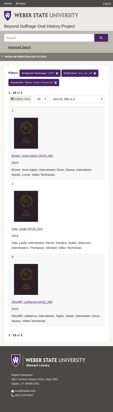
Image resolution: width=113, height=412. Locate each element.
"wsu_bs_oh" (80, 73)
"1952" (40, 73)
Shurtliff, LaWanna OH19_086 (32, 302)
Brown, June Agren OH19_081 (32, 155)
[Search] (49, 38)
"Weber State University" (34, 82)
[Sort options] (77, 99)
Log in (107, 3)
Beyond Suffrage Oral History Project (39, 26)
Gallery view (22, 99)
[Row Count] (41, 99)
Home (8, 3)
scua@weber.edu (23, 390)
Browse (20, 3)
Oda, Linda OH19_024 (27, 228)
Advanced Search (19, 47)
